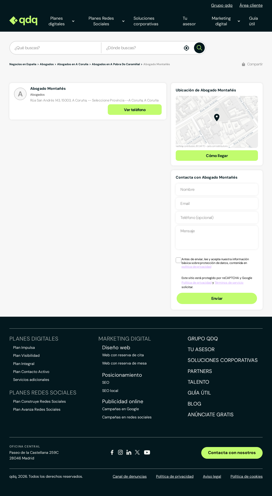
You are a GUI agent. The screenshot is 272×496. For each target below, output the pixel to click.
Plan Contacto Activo (31, 371)
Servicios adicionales (31, 379)
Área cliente (251, 5)
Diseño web (116, 348)
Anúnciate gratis (211, 414)
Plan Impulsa (24, 347)
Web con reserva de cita (123, 355)
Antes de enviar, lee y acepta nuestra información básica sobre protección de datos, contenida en (215, 263)
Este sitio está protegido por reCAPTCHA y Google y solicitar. (217, 282)
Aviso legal (212, 476)
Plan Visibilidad (26, 355)
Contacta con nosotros (232, 452)
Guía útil (253, 21)
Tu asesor (189, 21)
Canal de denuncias (130, 476)
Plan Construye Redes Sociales (39, 401)
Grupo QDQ (203, 338)
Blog (194, 403)
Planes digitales (61, 21)
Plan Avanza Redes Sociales (36, 409)
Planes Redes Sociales (106, 21)
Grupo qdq (221, 5)
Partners (200, 371)
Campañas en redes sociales (127, 417)
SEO (105, 382)
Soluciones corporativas (146, 21)
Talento (198, 382)
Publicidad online (122, 401)
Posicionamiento (122, 375)
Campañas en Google (120, 408)
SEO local (110, 390)
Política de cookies (247, 476)
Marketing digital (226, 21)
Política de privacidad (197, 283)
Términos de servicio (229, 283)
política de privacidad (196, 267)
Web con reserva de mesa (124, 363)
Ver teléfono (134, 109)
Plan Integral (23, 363)
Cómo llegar (217, 155)
